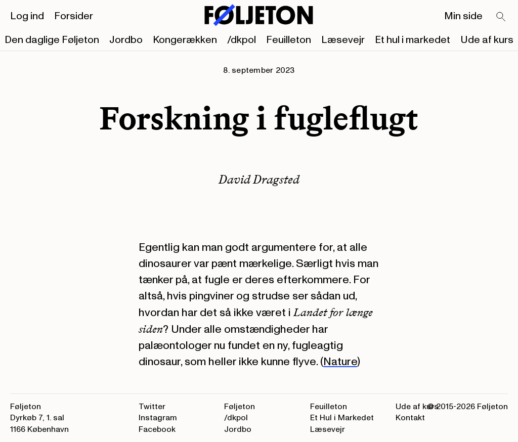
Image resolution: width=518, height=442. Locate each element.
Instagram (158, 417)
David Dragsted (259, 179)
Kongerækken (185, 40)
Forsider (73, 16)
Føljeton (239, 406)
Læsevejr (343, 40)
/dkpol (241, 40)
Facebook (157, 429)
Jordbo (126, 40)
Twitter (152, 406)
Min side (463, 16)
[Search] (501, 17)
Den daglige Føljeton (52, 40)
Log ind (27, 16)
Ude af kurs (486, 40)
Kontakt (410, 417)
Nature (340, 361)
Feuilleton (288, 40)
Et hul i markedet (412, 40)
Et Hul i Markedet (342, 417)
